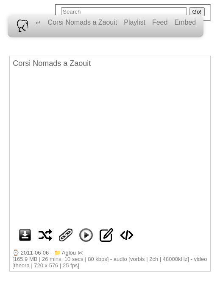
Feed (159, 22)
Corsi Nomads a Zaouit (82, 22)
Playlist (134, 22)
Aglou (69, 252)
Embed (185, 22)
